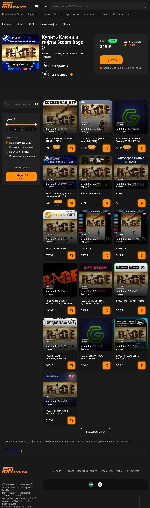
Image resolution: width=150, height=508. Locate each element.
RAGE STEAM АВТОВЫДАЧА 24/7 (56, 357)
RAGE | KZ (121, 248)
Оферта (70, 471)
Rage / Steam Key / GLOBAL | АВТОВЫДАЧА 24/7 (60, 302)
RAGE (31, 24)
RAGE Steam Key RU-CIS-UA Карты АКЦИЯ (59, 195)
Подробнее (13, 451)
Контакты (57, 471)
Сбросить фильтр (21, 167)
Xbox (47, 14)
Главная (6, 24)
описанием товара (130, 68)
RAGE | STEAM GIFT (57, 248)
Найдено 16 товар (21, 176)
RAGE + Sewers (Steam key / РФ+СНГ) (93, 140)
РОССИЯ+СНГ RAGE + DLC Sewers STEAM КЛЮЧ (130, 140)
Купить (111, 60)
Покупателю (132, 471)
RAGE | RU (87, 248)
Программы (72, 14)
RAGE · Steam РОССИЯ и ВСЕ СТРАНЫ (94, 357)
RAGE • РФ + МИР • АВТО (130, 300)
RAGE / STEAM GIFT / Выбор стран (127, 357)
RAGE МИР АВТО (90, 193)
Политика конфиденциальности (95, 471)
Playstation (34, 14)
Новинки (104, 14)
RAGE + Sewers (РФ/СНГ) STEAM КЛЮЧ (59, 140)
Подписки (89, 14)
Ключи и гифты (48, 24)
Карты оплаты (121, 14)
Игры (20, 24)
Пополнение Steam (13, 14)
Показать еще (95, 432)
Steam (57, 14)
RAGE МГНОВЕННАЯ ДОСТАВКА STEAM (92, 302)
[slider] (7, 124)
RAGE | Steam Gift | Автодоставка (57, 412)
